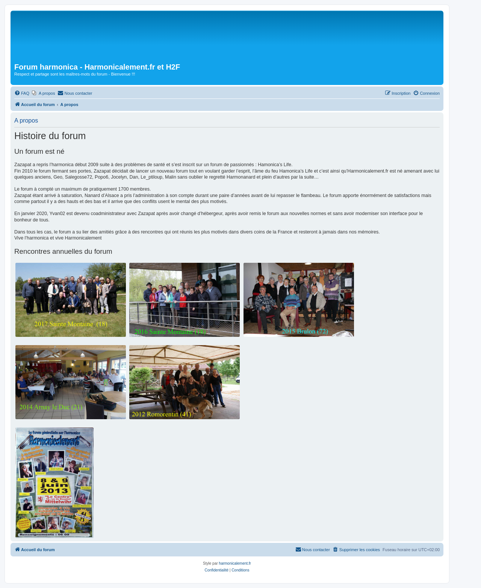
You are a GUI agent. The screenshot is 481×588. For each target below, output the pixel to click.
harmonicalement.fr (235, 563)
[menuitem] (21, 93)
